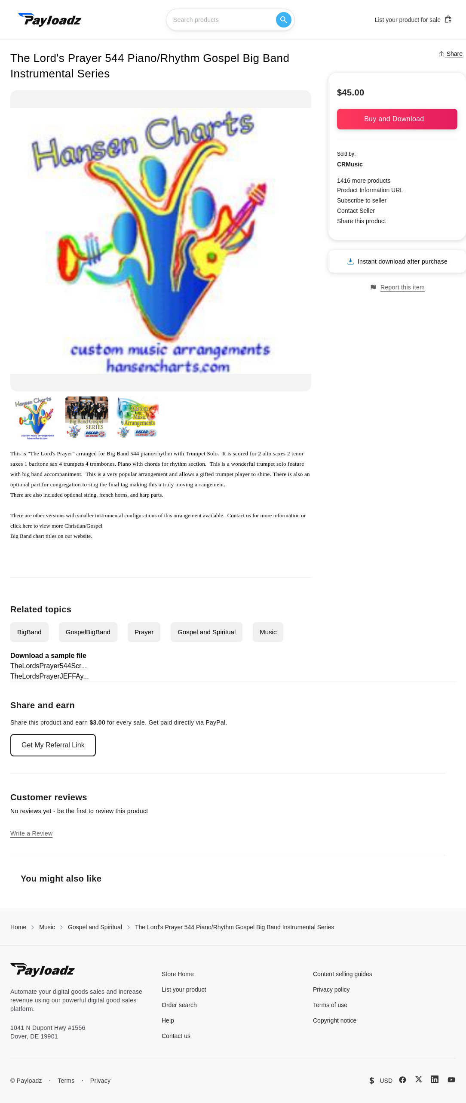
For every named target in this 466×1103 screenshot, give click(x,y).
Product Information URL (370, 190)
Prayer (144, 632)
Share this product (361, 221)
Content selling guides (342, 974)
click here (21, 525)
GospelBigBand (88, 632)
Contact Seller (356, 210)
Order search (179, 1005)
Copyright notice (334, 1020)
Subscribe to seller (361, 200)
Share (450, 53)
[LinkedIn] (434, 1079)
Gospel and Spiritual (207, 632)
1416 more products (364, 180)
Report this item (397, 287)
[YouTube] (451, 1079)
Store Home (178, 974)
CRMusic (350, 164)
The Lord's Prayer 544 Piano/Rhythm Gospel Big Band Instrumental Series (234, 927)
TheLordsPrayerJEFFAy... (49, 676)
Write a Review (31, 833)
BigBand (29, 632)
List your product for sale (413, 19)
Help (168, 1020)
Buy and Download (397, 119)
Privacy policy (331, 989)
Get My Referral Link (53, 745)
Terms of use (330, 1005)
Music (268, 632)
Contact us (239, 515)
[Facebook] (403, 1079)
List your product (184, 989)
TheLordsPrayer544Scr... (48, 666)
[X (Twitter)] (418, 1079)
